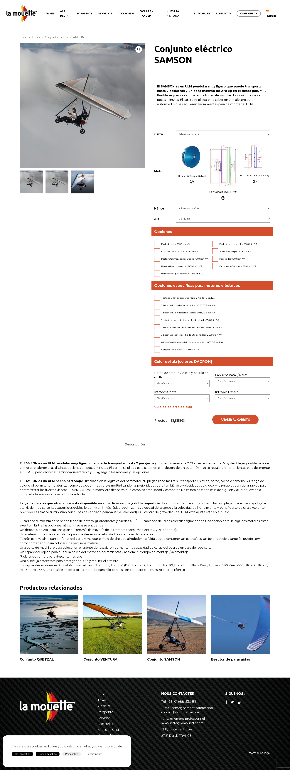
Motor (159, 171)
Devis (36, 37)
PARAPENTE (85, 13)
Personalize (71, 754)
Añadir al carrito (235, 420)
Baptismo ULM (108, 730)
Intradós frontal (165, 392)
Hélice (159, 208)
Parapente (105, 712)
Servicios (103, 718)
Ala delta (104, 706)
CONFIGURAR (248, 13)
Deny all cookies (48, 754)
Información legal (259, 753)
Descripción (135, 444)
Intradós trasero (226, 392)
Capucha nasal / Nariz (231, 375)
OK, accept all (22, 754)
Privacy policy (94, 754)
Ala (156, 219)
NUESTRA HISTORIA (173, 13)
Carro (158, 134)
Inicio (23, 37)
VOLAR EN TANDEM (146, 13)
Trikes (101, 700)
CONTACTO (223, 13)
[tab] (135, 444)
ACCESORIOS (126, 13)
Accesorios (105, 724)
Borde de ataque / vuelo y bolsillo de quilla (181, 375)
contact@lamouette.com (180, 712)
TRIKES (50, 13)
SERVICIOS (105, 13)
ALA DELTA (64, 13)
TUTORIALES (202, 13)
